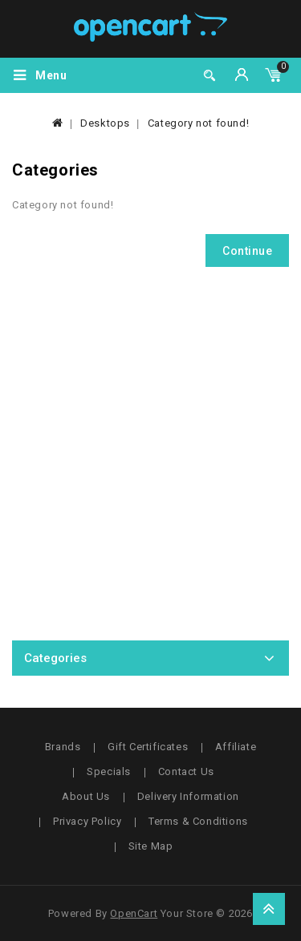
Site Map (150, 846)
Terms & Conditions (198, 821)
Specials (109, 771)
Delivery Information (188, 796)
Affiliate (235, 747)
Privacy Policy (87, 821)
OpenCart (133, 913)
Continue (247, 250)
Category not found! (198, 123)
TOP (269, 909)
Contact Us (186, 771)
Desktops (105, 123)
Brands (63, 747)
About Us (86, 796)
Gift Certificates (148, 747)
